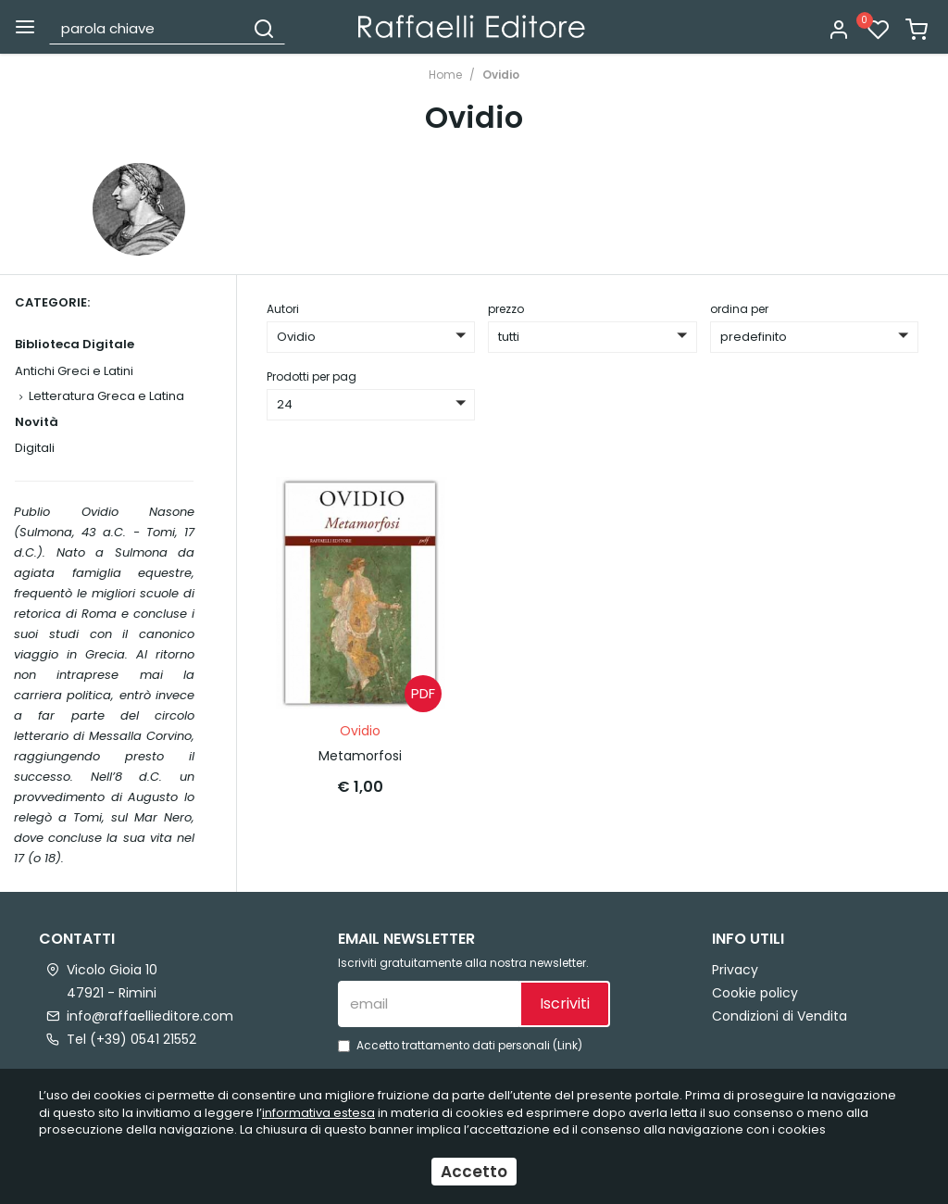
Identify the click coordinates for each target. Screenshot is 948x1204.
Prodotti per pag (311, 376)
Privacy (735, 969)
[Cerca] (264, 27)
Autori (283, 309)
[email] (428, 1004)
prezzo (506, 309)
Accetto (474, 1171)
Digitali (35, 448)
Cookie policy (755, 993)
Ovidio (500, 74)
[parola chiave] (147, 27)
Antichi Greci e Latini (74, 371)
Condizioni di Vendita (779, 1016)
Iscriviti (565, 1003)
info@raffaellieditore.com (150, 1016)
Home (445, 74)
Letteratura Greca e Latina (106, 396)
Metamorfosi (360, 752)
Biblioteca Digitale (74, 344)
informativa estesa (318, 1113)
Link (567, 1045)
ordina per (739, 309)
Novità (36, 422)
